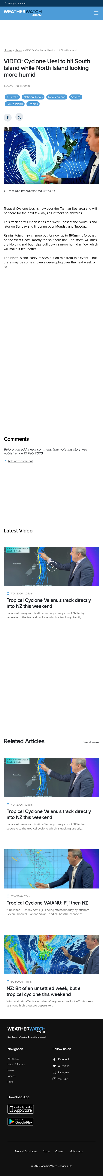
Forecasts (13, 1058)
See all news (91, 742)
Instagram (61, 1072)
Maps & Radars (16, 1064)
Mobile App (76, 1151)
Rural (11, 1081)
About (46, 1151)
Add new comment (19, 461)
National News (33, 97)
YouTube (60, 1079)
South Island (15, 104)
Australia (12, 97)
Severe (75, 97)
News (18, 50)
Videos (12, 1076)
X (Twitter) (61, 1066)
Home (8, 50)
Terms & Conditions (26, 1151)
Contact (59, 1151)
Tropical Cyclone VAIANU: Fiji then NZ (47, 903)
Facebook (61, 1059)
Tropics (33, 104)
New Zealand (56, 97)
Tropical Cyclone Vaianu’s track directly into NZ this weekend (49, 603)
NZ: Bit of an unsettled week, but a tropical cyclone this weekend (43, 991)
